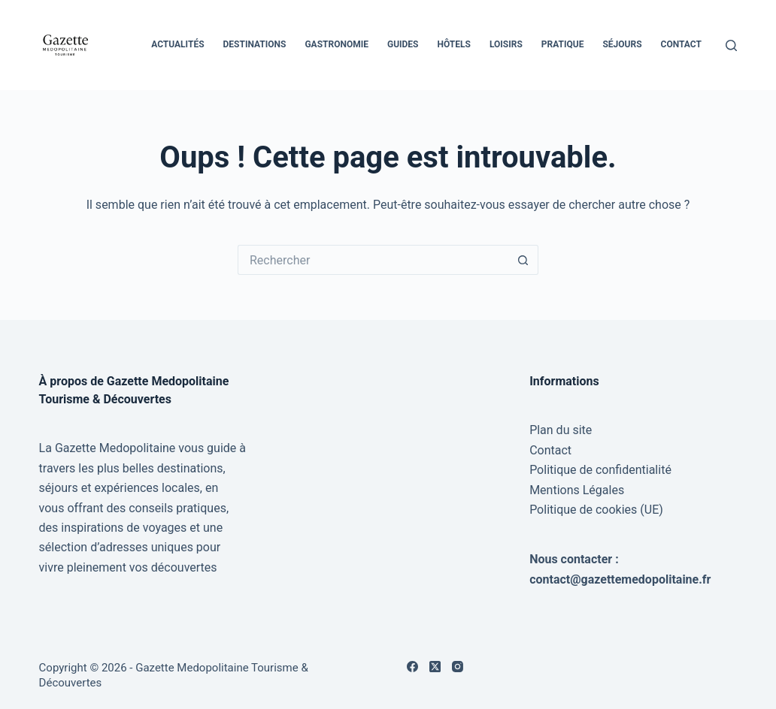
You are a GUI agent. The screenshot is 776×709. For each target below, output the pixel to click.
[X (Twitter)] (435, 666)
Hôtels (454, 44)
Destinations (254, 44)
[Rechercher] (731, 45)
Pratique (562, 44)
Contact (681, 44)
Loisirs (506, 44)
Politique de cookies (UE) (596, 509)
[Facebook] (412, 666)
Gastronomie (336, 44)
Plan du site (560, 430)
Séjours (621, 44)
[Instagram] (457, 666)
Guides (403, 44)
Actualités (177, 44)
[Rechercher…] (373, 260)
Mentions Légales (576, 490)
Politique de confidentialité (600, 470)
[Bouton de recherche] (523, 260)
